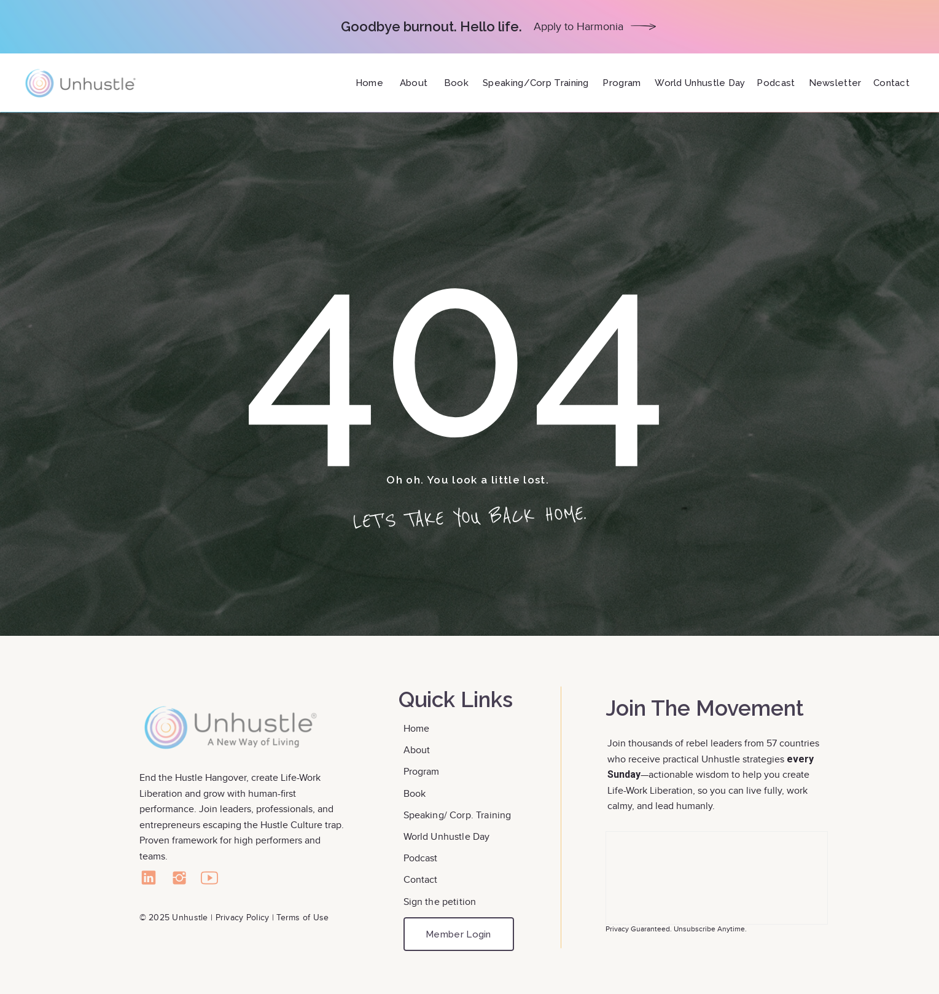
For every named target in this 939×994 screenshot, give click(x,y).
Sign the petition (440, 901)
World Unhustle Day (446, 836)
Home (417, 728)
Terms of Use (302, 917)
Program (421, 771)
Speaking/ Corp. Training (457, 815)
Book (416, 793)
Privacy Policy (243, 917)
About (418, 750)
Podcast (420, 858)
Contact (421, 879)
